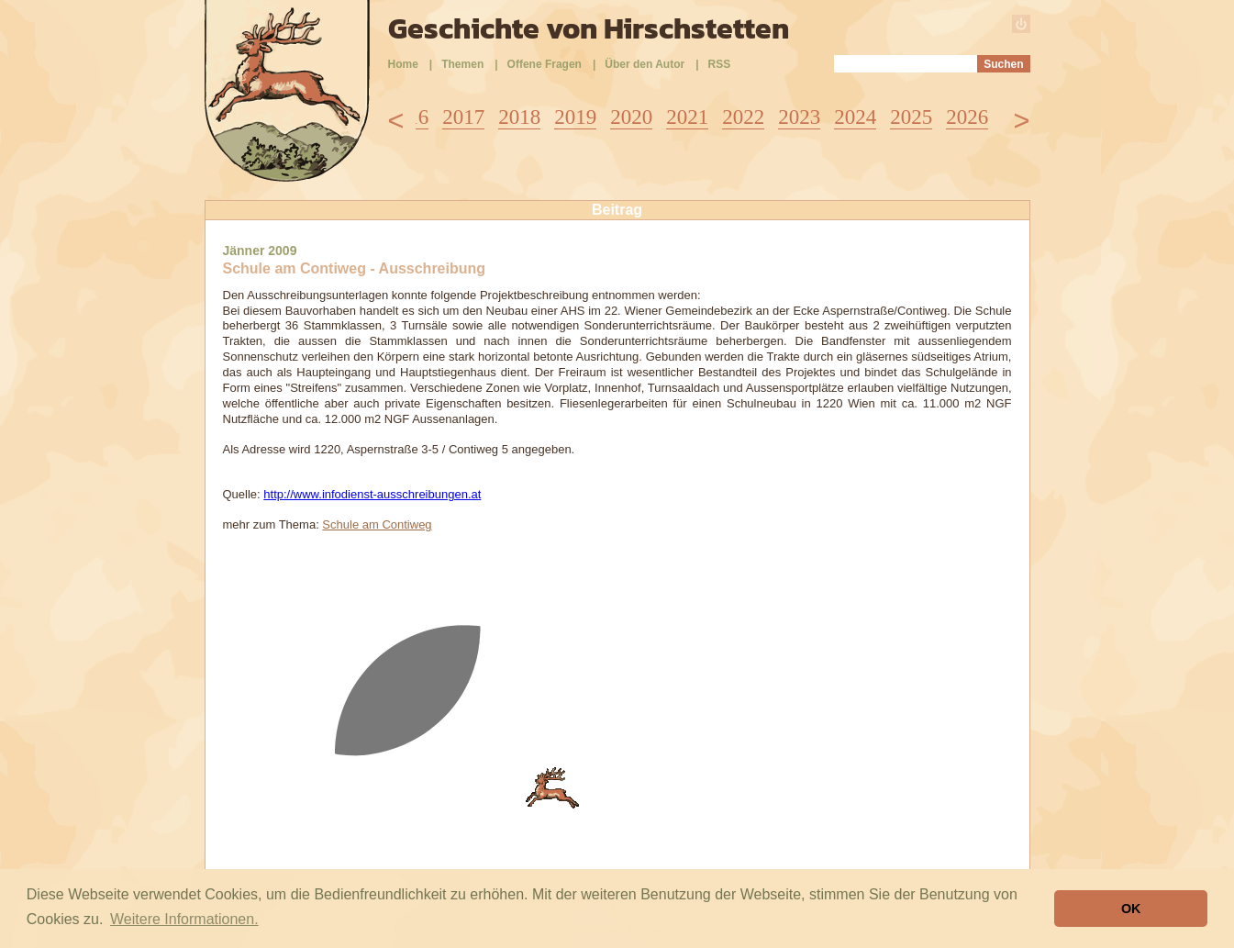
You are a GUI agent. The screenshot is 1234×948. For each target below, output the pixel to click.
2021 (687, 117)
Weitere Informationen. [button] (184, 919)
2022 (743, 117)
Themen (462, 64)
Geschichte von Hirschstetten (588, 28)
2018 (519, 117)
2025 (911, 117)
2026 (967, 117)
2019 (575, 117)
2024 (855, 117)
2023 (799, 117)
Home (403, 64)
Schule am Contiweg (376, 524)
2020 (631, 117)
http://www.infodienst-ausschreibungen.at (372, 494)
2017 (463, 117)
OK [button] (1131, 908)
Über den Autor (644, 64)
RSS (719, 64)
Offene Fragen (544, 64)
